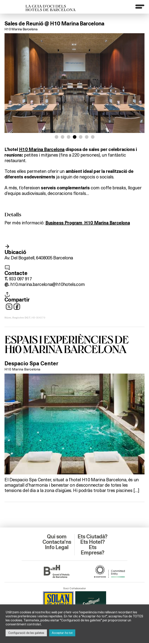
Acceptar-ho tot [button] (62, 633)
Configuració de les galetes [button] (26, 633)
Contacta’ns (56, 542)
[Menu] (139, 6)
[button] (56, 137)
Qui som (56, 536)
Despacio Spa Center (31, 363)
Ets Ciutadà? (92, 536)
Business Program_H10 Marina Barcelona (87, 222)
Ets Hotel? (92, 542)
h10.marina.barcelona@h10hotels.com (47, 284)
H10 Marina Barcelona (20, 29)
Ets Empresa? (92, 550)
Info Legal (56, 547)
